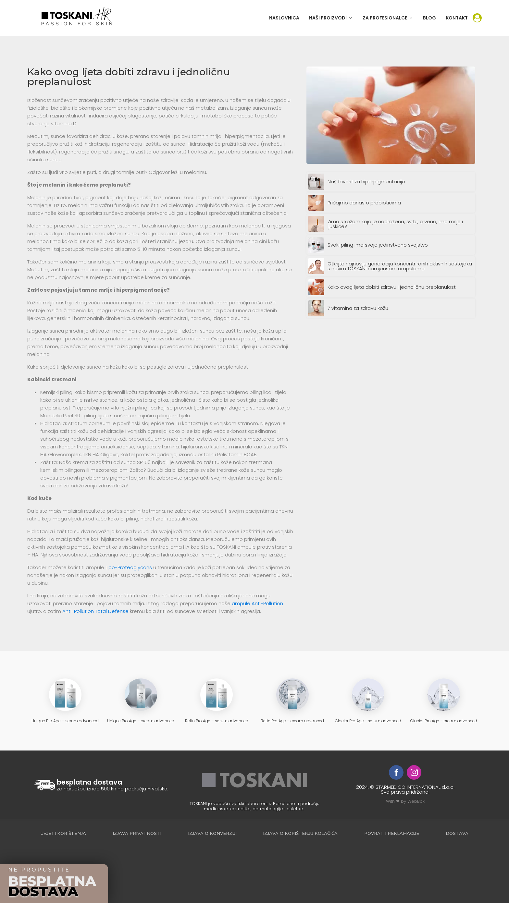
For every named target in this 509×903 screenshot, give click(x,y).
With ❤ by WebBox (405, 801)
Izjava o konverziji (212, 833)
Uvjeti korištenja (63, 833)
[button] (331, 18)
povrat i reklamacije (391, 833)
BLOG (429, 18)
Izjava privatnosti (137, 833)
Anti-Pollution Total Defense (95, 611)
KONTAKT (457, 18)
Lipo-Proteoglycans (129, 567)
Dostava (457, 833)
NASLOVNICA (284, 18)
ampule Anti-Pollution (257, 603)
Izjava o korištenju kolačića (300, 833)
